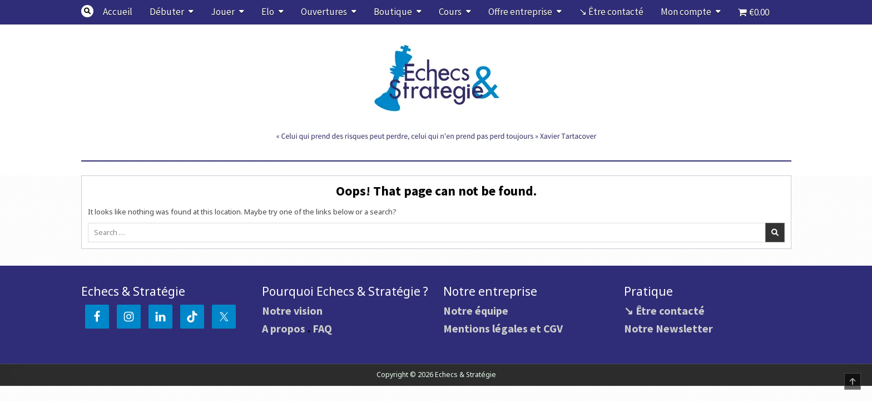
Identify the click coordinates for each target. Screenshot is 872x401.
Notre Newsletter (668, 328)
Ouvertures (324, 12)
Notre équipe (475, 310)
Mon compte (686, 12)
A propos (283, 328)
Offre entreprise (520, 12)
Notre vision (292, 310)
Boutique (393, 12)
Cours (450, 12)
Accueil (117, 12)
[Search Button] (87, 11)
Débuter (167, 12)
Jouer (223, 12)
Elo (267, 12)
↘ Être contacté (611, 12)
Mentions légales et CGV (503, 328)
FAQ (322, 328)
